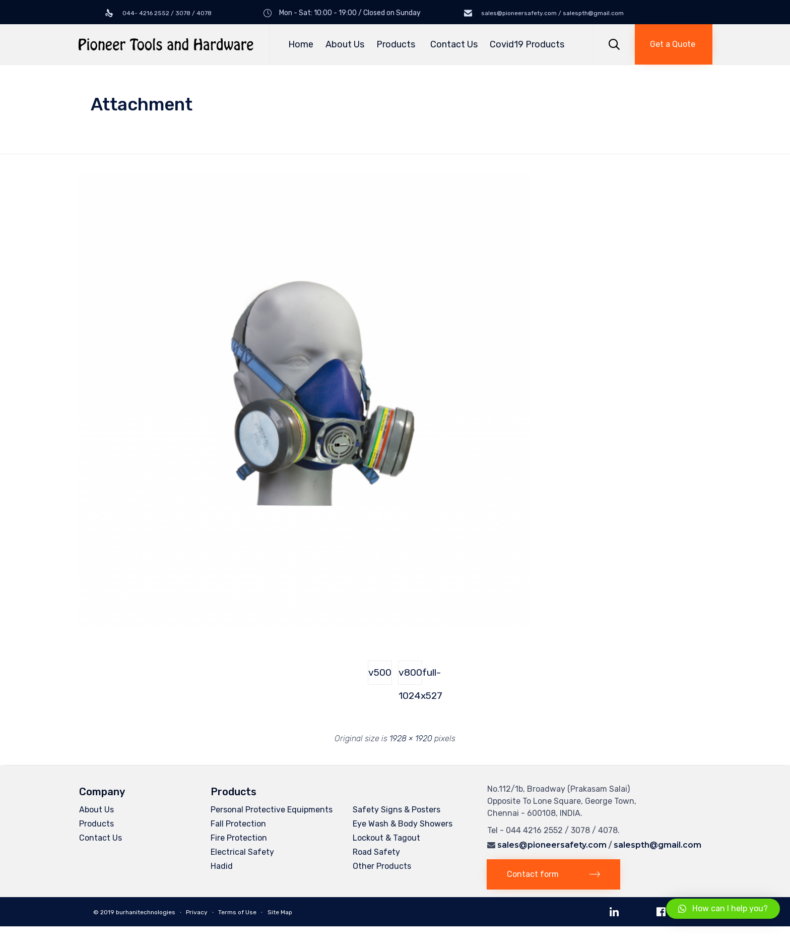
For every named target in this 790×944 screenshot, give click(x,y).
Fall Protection (238, 824)
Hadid (222, 866)
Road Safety (376, 852)
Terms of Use (237, 912)
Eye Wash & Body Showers (402, 824)
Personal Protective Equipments (272, 809)
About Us (344, 44)
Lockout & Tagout (386, 838)
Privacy (197, 912)
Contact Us (454, 44)
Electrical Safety (242, 852)
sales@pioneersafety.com (552, 845)
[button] (673, 44)
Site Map (280, 912)
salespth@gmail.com (657, 845)
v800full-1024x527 (410, 676)
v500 (379, 672)
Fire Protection (239, 838)
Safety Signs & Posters (396, 809)
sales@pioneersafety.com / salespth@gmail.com (552, 13)
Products (397, 44)
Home (300, 44)
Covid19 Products (527, 44)
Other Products (382, 866)
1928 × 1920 (410, 738)
